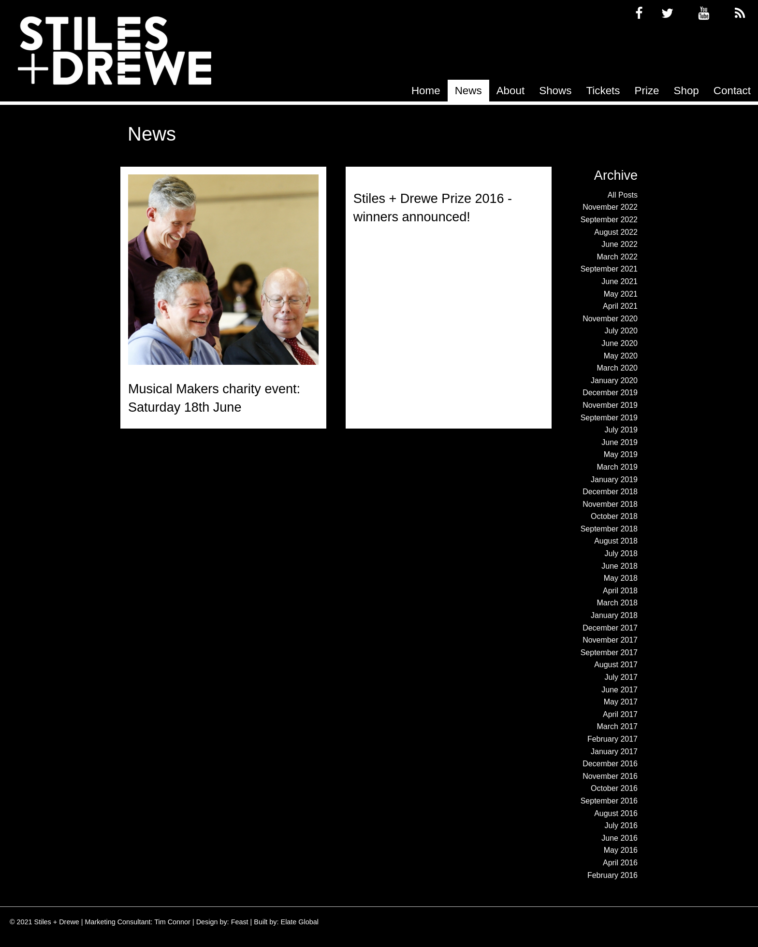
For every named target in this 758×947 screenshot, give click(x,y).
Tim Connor (172, 922)
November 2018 (610, 504)
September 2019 (609, 418)
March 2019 (617, 467)
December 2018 (610, 492)
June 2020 (619, 343)
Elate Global (300, 922)
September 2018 (609, 529)
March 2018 (617, 603)
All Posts (623, 195)
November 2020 (610, 319)
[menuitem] (426, 90)
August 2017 (616, 664)
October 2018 (614, 516)
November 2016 (610, 776)
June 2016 (619, 838)
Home (425, 91)
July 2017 (621, 677)
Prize (647, 91)
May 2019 (621, 454)
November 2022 (610, 207)
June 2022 (619, 244)
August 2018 (616, 541)
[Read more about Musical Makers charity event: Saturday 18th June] (223, 269)
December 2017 (610, 628)
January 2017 (614, 751)
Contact (732, 91)
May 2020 (621, 356)
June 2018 (619, 566)
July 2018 (621, 553)
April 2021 (620, 306)
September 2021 (609, 269)
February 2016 (612, 875)
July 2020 (621, 331)
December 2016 (610, 764)
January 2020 (614, 380)
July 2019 (621, 430)
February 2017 (612, 739)
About (510, 91)
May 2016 (621, 850)
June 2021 (619, 281)
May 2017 (621, 702)
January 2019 (614, 479)
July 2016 (621, 825)
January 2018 (614, 615)
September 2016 (609, 801)
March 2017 (617, 726)
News (468, 91)
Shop (686, 91)
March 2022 (617, 257)
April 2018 (620, 591)
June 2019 (619, 442)
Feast (239, 922)
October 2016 (614, 788)
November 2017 (610, 640)
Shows (555, 91)
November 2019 (610, 405)
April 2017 (620, 714)
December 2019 (610, 392)
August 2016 (616, 813)
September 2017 (609, 652)
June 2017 (619, 690)
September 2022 (609, 219)
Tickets (603, 91)
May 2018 (621, 578)
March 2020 (617, 368)
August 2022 (616, 232)
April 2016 (620, 863)
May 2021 (621, 294)
